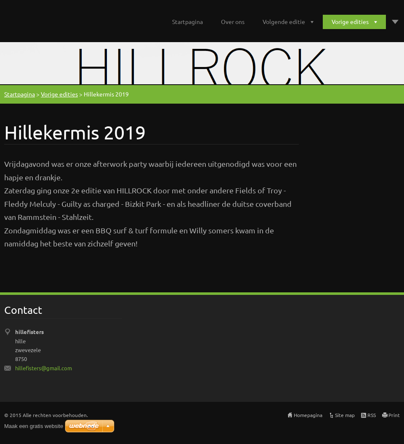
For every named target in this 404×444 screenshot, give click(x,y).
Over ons (233, 21)
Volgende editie (284, 21)
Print (394, 415)
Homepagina (308, 415)
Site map (345, 415)
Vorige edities (350, 21)
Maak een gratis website (33, 426)
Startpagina (187, 21)
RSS (371, 415)
